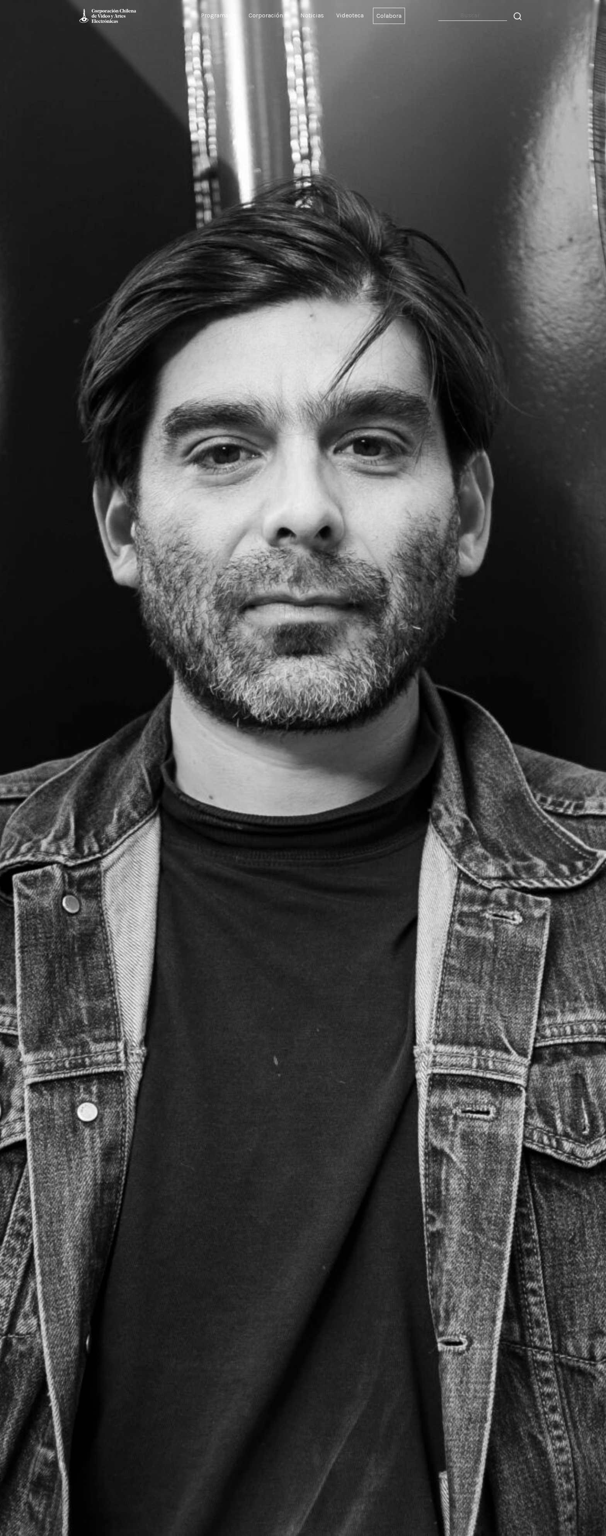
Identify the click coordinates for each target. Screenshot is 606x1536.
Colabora (389, 15)
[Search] (472, 15)
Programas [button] (216, 15)
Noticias (312, 15)
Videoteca (350, 15)
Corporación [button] (266, 15)
